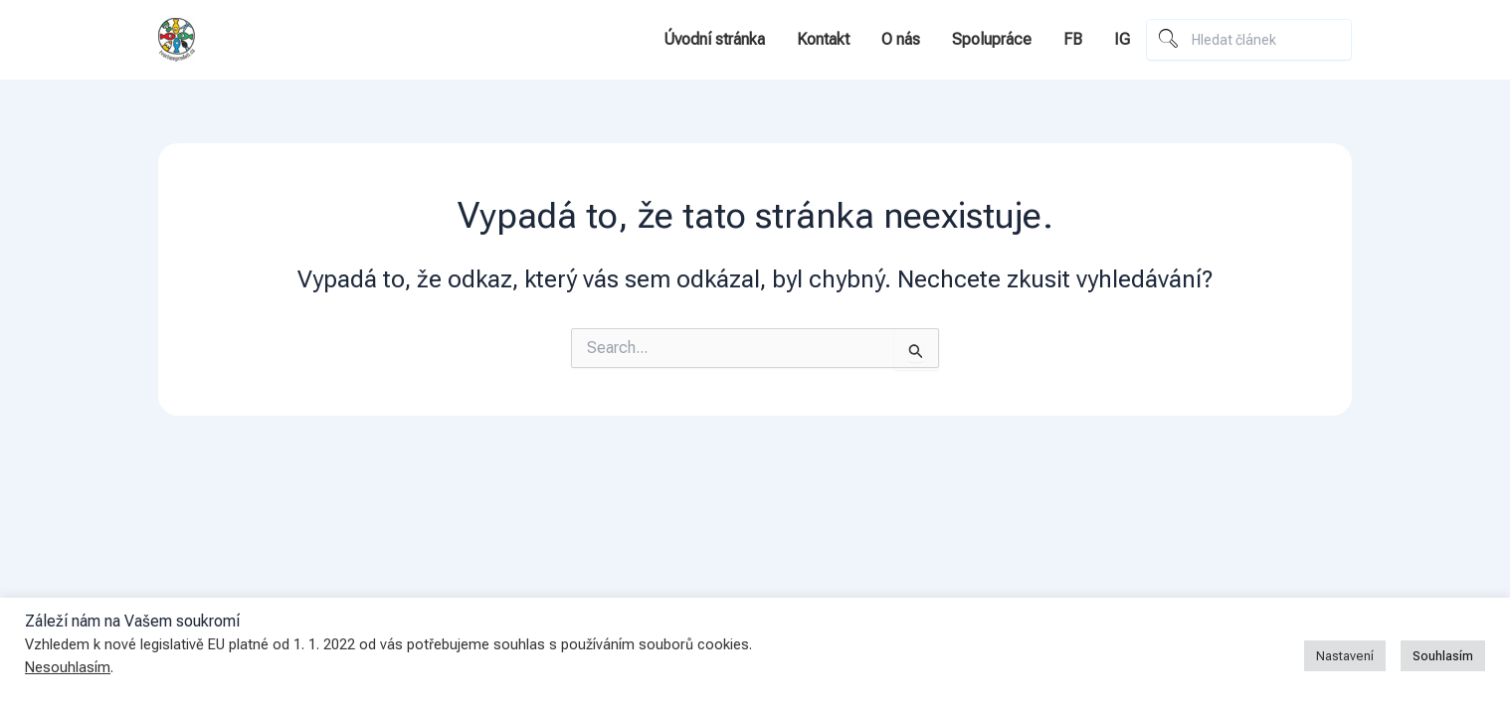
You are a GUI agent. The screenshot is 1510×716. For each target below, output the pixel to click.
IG (1122, 39)
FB (1072, 39)
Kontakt (823, 39)
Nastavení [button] (1345, 655)
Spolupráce (992, 39)
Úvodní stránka (714, 39)
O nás (900, 39)
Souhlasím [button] (1443, 655)
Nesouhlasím (67, 667)
